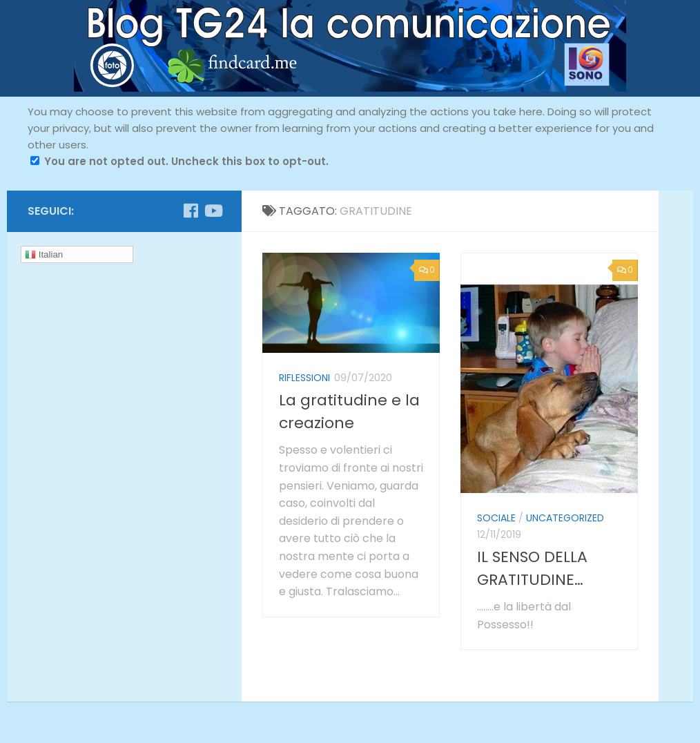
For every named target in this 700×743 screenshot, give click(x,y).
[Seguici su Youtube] (212, 210)
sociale (496, 518)
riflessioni (304, 378)
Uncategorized (565, 518)
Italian (44, 254)
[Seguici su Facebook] (190, 210)
